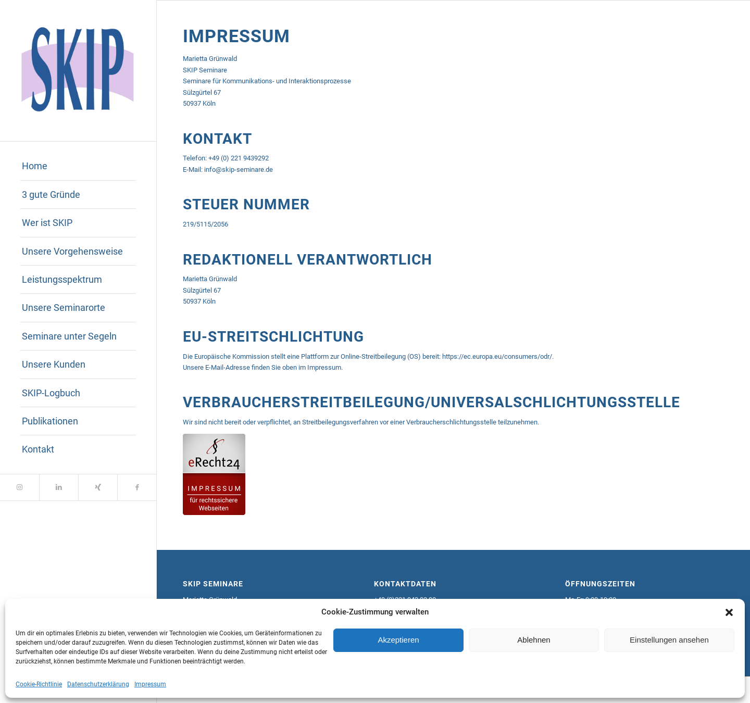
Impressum (150, 684)
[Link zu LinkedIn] (58, 487)
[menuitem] (78, 166)
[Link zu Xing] (97, 487)
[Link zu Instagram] (19, 487)
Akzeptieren (398, 639)
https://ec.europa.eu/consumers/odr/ (497, 356)
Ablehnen (533, 639)
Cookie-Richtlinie (39, 684)
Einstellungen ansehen (669, 639)
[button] (729, 612)
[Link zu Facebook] (136, 487)
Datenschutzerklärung (98, 684)
